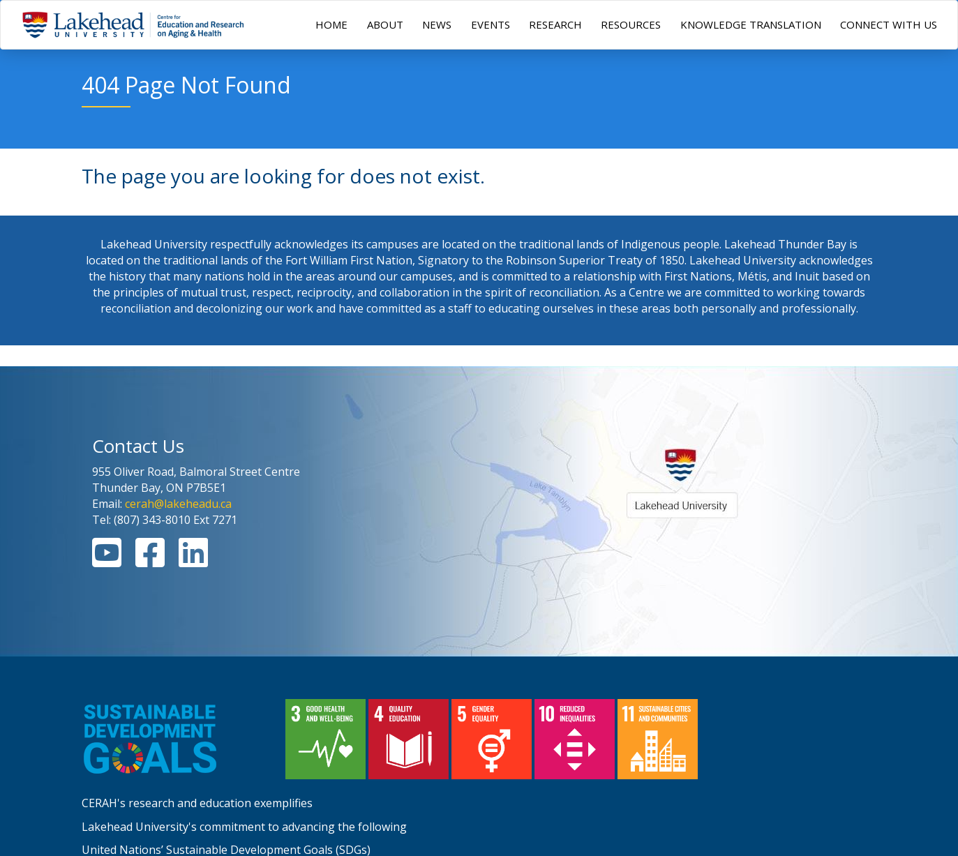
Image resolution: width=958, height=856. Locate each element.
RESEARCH (555, 24)
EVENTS (490, 24)
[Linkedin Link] (193, 561)
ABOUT (385, 24)
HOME (331, 24)
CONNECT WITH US (888, 24)
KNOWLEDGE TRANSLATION (750, 24)
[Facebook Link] (150, 561)
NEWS (436, 24)
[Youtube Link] (106, 561)
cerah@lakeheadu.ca (178, 503)
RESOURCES (631, 24)
